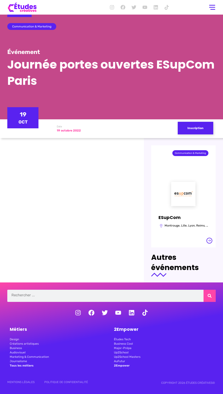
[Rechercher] (210, 296)
